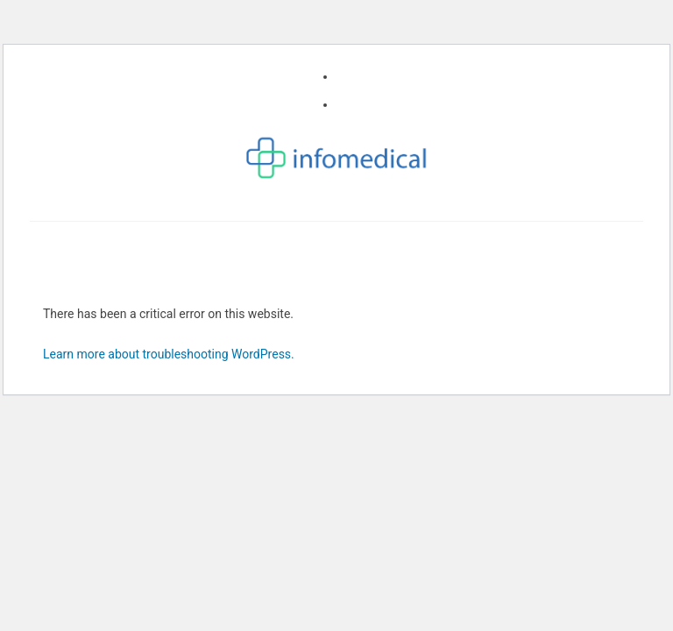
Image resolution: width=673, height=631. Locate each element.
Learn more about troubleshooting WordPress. (168, 354)
